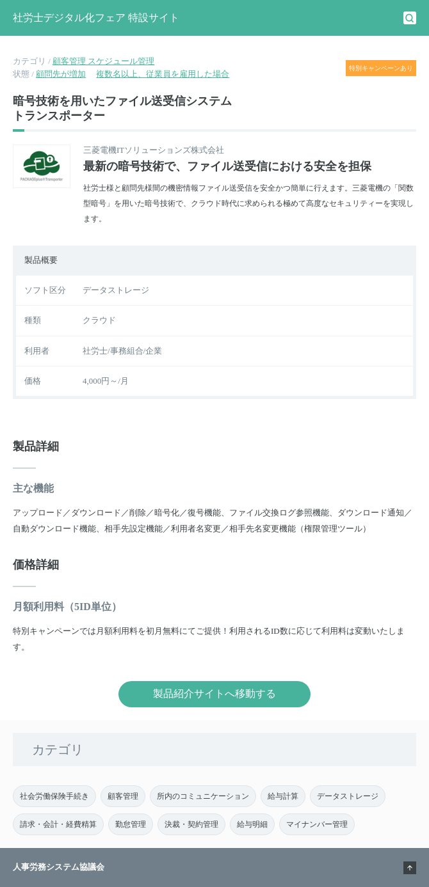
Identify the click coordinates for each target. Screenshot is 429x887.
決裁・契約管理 (191, 824)
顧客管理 (123, 796)
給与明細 (252, 824)
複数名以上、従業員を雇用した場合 (162, 74)
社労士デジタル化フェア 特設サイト (96, 17)
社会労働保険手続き (54, 796)
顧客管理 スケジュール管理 (103, 61)
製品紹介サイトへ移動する (214, 693)
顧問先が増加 (61, 74)
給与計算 (283, 796)
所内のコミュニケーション (203, 796)
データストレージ (347, 796)
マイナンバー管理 (317, 824)
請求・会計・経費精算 (58, 824)
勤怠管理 (130, 824)
